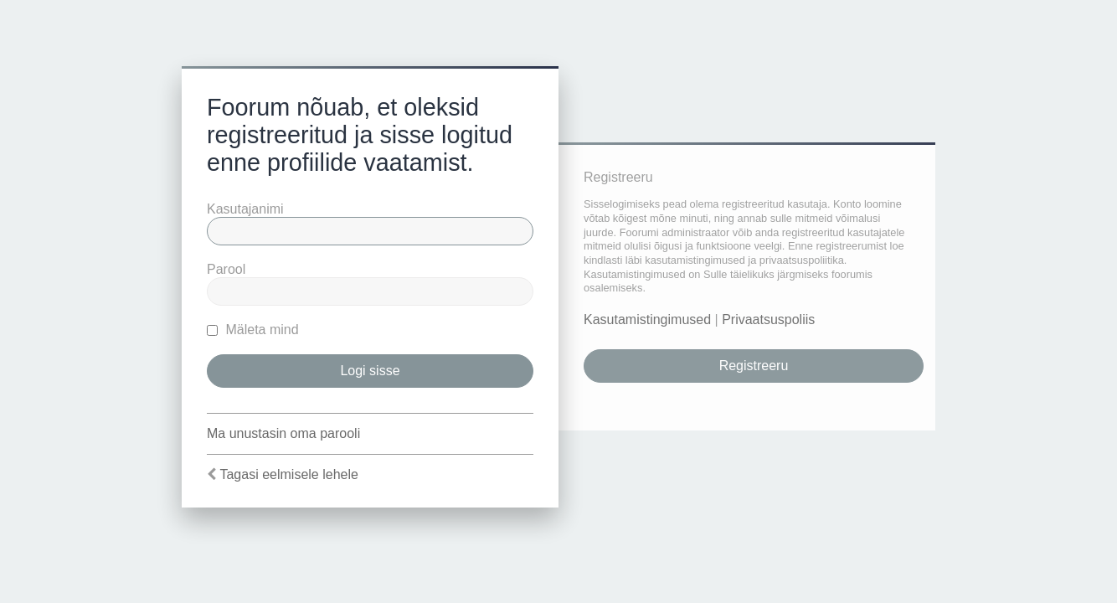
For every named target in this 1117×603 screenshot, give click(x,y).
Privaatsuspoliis (768, 319)
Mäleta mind (253, 329)
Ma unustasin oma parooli (283, 433)
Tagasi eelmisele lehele (288, 474)
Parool (226, 269)
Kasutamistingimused (647, 319)
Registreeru (754, 365)
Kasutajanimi (245, 209)
